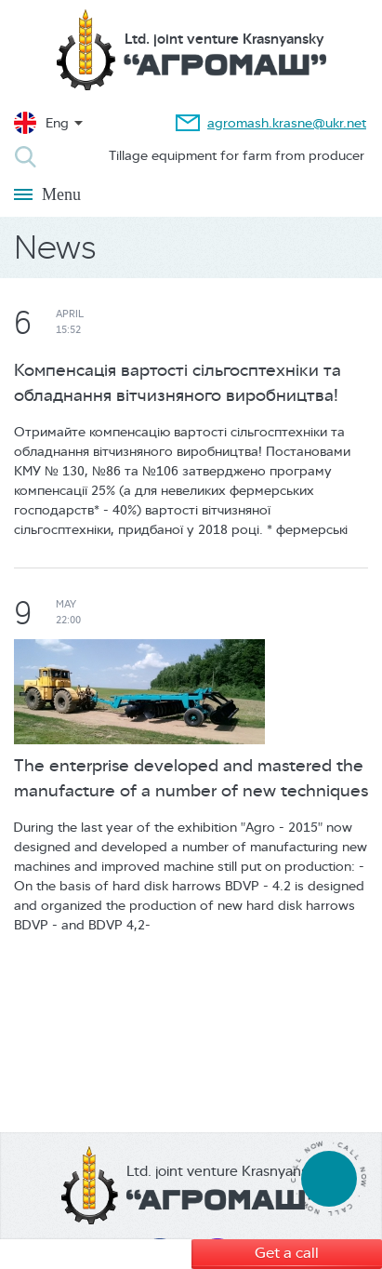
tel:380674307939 (328, 1178)
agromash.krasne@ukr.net (286, 122)
